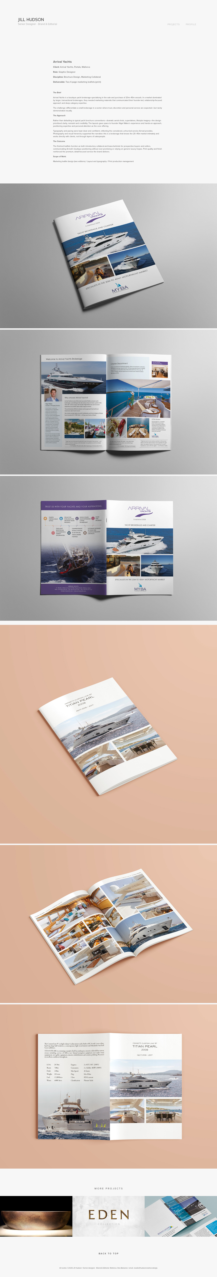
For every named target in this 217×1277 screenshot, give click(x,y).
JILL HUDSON (31, 19)
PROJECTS (173, 24)
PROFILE (191, 24)
